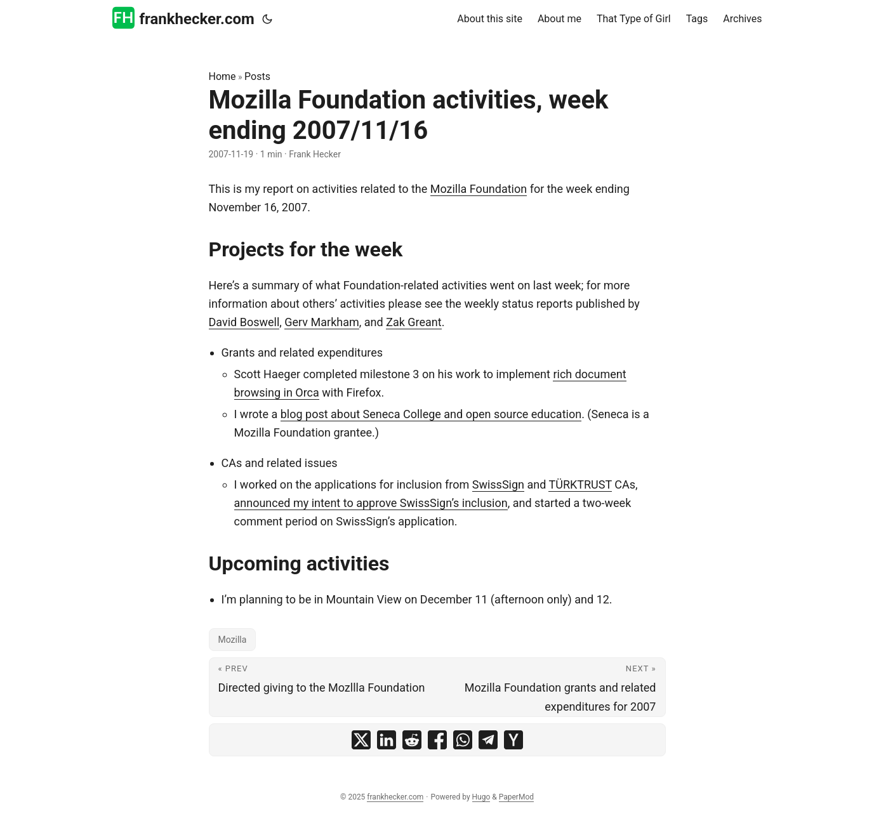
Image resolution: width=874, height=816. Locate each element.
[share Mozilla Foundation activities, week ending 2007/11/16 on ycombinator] (513, 739)
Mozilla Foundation (478, 188)
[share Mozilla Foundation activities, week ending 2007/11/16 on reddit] (411, 739)
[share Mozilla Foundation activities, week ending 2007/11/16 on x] (361, 739)
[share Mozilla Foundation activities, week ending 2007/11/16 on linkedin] (386, 739)
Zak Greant (414, 322)
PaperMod (516, 797)
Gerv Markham (321, 322)
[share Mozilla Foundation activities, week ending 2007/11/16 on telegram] (488, 739)
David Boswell (244, 322)
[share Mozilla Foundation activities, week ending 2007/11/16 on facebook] (437, 739)
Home (222, 76)
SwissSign (498, 484)
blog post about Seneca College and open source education (431, 414)
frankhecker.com (183, 18)
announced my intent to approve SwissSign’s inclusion (371, 503)
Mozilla (232, 640)
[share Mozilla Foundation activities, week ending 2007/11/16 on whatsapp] (462, 739)
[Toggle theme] (267, 19)
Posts (257, 76)
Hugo (481, 797)
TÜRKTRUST (579, 484)
